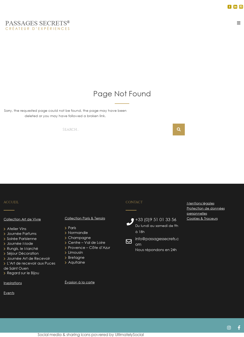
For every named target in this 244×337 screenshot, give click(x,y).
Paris (72, 227)
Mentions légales (200, 203)
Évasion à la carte (80, 282)
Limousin (75, 252)
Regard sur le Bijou (23, 273)
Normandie (78, 232)
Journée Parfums (21, 233)
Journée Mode (20, 243)
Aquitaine (76, 262)
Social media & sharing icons (64, 334)
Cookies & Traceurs (202, 218)
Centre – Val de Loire (86, 242)
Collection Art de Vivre (22, 219)
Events (9, 293)
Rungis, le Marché (22, 248)
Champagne (79, 237)
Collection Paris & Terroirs (85, 218)
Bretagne (76, 257)
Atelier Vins (16, 228)
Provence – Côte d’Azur (89, 247)
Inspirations (13, 283)
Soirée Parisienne (22, 238)
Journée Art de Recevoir (28, 258)
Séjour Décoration (23, 253)
